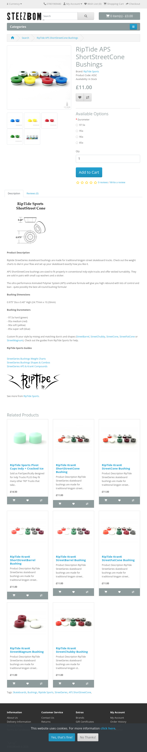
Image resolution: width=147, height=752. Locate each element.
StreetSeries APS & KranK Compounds (27, 366)
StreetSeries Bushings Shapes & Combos (28, 362)
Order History (118, 721)
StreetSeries (61, 692)
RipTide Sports (91, 71)
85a (81, 142)
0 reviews (103, 182)
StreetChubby (98, 336)
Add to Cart (89, 172)
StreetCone (112, 336)
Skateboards (19, 692)
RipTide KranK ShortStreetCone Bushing (68, 468)
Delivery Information (19, 721)
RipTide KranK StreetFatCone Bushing (118, 558)
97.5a (82, 125)
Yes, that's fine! (62, 737)
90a (81, 136)
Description (14, 193)
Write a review (117, 182)
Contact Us (47, 717)
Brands (80, 717)
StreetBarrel (82, 336)
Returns (46, 721)
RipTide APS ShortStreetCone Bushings (57, 38)
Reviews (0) (32, 193)
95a (81, 130)
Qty (78, 151)
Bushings (32, 692)
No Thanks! (88, 737)
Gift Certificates (85, 721)
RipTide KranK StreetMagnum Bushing (27, 650)
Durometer (84, 119)
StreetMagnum (15, 340)
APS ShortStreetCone (80, 692)
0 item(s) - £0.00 (119, 16)
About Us (12, 717)
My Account (117, 717)
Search (25, 38)
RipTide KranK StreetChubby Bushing (72, 650)
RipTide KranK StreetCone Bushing (116, 466)
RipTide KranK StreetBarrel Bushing (71, 558)
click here (107, 728)
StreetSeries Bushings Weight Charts (26, 358)
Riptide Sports (45, 692)
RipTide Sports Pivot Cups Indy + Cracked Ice (27, 466)
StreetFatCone (127, 336)
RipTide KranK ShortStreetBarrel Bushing (22, 560)
